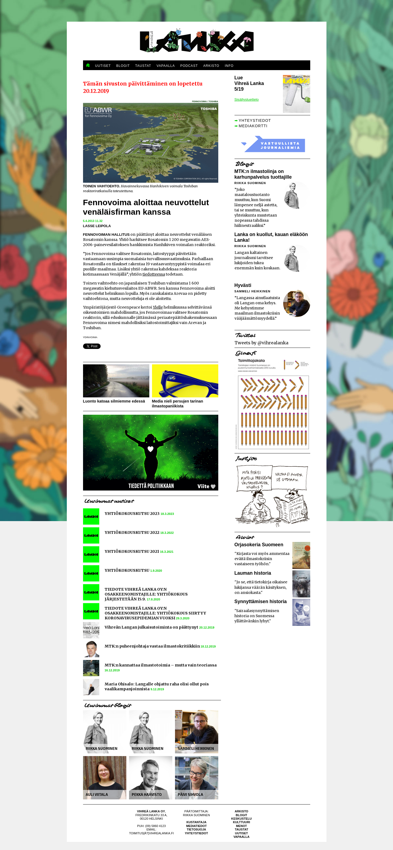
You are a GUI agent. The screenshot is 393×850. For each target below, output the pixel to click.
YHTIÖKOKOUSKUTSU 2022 (132, 532)
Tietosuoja (196, 829)
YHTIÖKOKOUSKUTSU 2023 (132, 513)
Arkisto (241, 811)
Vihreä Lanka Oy (151, 811)
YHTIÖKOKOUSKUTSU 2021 (132, 551)
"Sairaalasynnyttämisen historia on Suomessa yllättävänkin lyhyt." (257, 616)
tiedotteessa (154, 274)
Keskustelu (241, 818)
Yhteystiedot (196, 833)
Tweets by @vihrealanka (261, 342)
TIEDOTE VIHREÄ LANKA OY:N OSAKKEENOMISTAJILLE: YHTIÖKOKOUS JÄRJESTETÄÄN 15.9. (146, 594)
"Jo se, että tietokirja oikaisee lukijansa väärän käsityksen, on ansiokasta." (261, 587)
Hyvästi (243, 285)
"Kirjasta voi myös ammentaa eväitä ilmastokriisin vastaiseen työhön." (262, 558)
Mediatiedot (196, 826)
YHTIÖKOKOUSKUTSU (127, 570)
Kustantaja (196, 822)
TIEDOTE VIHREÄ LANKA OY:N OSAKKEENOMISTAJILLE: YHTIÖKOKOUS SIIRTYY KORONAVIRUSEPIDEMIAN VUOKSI (155, 613)
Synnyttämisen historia (261, 601)
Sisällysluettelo (247, 99)
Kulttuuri (241, 822)
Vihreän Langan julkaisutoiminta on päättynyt (151, 627)
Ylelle (158, 307)
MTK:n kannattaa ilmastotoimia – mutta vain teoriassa (161, 665)
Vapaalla (241, 836)
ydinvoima (90, 337)
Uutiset (241, 833)
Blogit (241, 815)
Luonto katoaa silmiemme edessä (114, 401)
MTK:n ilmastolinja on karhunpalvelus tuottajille (263, 174)
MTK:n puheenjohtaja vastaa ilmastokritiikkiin (153, 646)
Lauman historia (253, 573)
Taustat (241, 829)
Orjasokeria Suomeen (259, 544)
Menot (241, 826)
